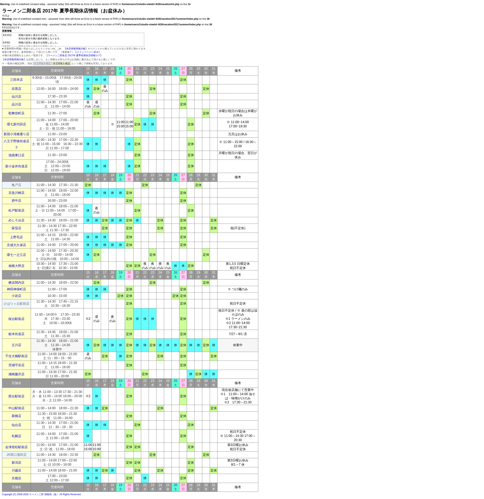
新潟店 (16, 462)
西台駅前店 (16, 396)
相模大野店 (16, 266)
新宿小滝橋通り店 (16, 134)
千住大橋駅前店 (16, 356)
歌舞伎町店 (16, 113)
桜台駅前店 (16, 319)
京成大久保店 (16, 245)
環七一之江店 (16, 255)
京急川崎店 (16, 192)
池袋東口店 (16, 155)
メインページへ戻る (87, 52)
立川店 (16, 345)
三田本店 (16, 79)
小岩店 (16, 296)
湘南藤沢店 (16, 374)
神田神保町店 (16, 289)
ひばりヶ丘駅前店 (16, 303)
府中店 (16, 200)
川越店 (16, 470)
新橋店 (16, 416)
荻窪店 (16, 228)
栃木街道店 (16, 334)
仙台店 (16, 425)
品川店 (16, 104)
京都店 (16, 478)
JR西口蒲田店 (16, 454)
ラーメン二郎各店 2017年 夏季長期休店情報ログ (74, 55)
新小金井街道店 (16, 166)
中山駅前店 (16, 408)
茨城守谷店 (16, 365)
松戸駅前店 (16, 210)
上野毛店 (16, 237)
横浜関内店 (16, 282)
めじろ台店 (16, 220)
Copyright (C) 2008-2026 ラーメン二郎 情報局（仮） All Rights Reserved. (41, 494)
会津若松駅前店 (16, 447)
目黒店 (16, 88)
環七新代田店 (16, 124)
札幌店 (16, 436)
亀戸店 (16, 185)
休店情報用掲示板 (75, 48)
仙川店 (16, 96)
